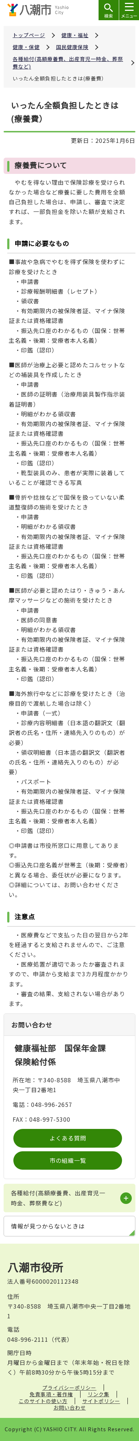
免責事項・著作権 (51, 1394)
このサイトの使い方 (43, 1401)
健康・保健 (26, 47)
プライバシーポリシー (69, 1387)
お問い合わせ (69, 1407)
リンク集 (98, 1394)
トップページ (29, 35)
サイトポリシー (101, 1401)
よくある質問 (67, 1138)
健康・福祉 (74, 35)
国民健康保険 (72, 47)
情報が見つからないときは (48, 1226)
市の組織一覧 (67, 1160)
